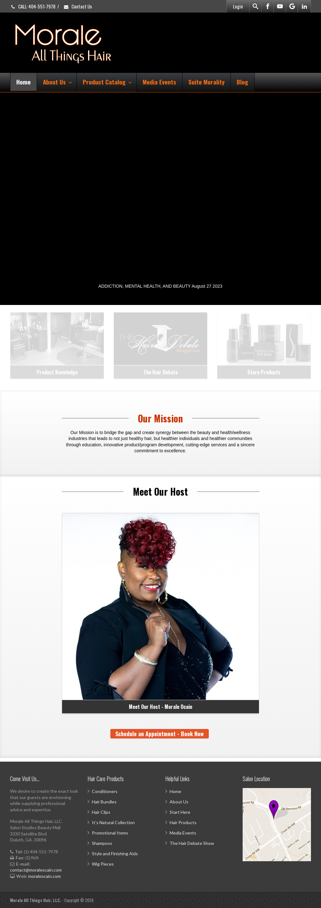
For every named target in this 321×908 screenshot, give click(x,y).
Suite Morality (206, 81)
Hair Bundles (104, 801)
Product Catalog (107, 81)
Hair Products (183, 822)
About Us (57, 81)
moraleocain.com (44, 876)
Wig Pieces (103, 864)
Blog (242, 81)
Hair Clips (101, 812)
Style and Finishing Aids (115, 853)
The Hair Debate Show (192, 843)
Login (238, 6)
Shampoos (102, 843)
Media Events (159, 81)
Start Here (180, 812)
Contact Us (77, 6)
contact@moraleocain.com (36, 870)
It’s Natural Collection (113, 822)
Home (23, 81)
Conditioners (105, 791)
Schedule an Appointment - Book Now (159, 734)
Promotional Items (110, 832)
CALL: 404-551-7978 (32, 6)
